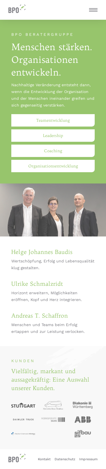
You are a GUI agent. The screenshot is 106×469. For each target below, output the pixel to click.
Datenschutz (65, 459)
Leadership (53, 135)
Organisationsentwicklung (53, 166)
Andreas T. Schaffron (39, 315)
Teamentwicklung (53, 120)
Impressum (88, 459)
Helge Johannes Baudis (41, 251)
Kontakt (44, 459)
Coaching (53, 150)
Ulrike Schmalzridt (37, 283)
